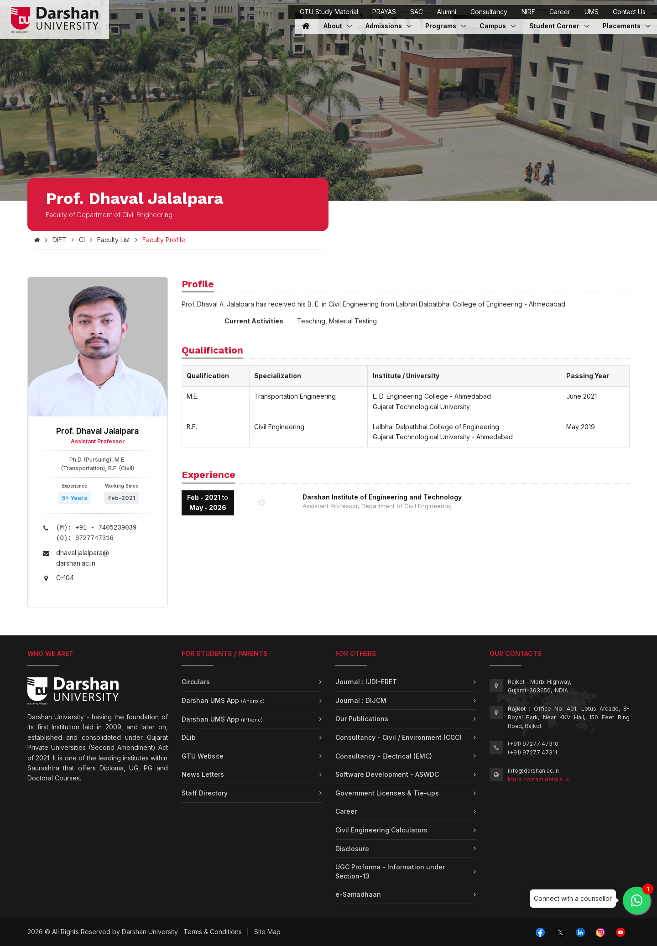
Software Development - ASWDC (387, 774)
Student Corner (555, 26)
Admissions (384, 26)
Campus (498, 26)
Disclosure (352, 848)
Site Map (267, 932)
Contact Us (629, 12)
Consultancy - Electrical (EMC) (383, 756)
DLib (189, 737)
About (337, 26)
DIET (59, 240)
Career (559, 12)
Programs (445, 26)
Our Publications (361, 718)
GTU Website (203, 756)
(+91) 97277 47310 (533, 743)
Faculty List (113, 240)
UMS (591, 12)
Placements (622, 26)
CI (82, 240)
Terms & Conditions (212, 932)
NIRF (528, 12)
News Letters (203, 774)
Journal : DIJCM (360, 700)
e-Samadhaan (358, 894)
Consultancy (488, 12)
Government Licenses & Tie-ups (387, 793)
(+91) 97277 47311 (532, 752)
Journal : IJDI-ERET (366, 682)
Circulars (196, 682)
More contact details (538, 779)
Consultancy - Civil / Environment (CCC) (398, 737)
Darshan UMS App (223, 700)
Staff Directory (205, 793)
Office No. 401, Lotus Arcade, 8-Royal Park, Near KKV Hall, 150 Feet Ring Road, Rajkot (569, 717)
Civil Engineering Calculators (381, 830)
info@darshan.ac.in (533, 770)
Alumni (446, 12)
